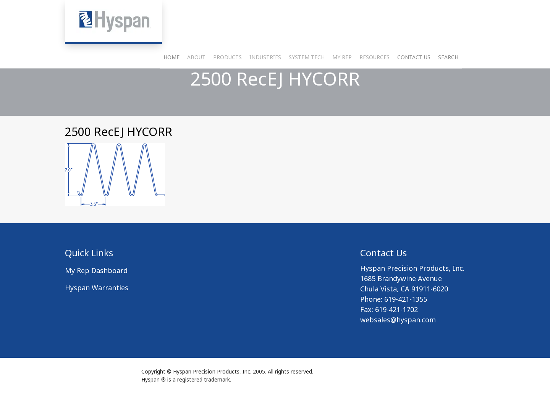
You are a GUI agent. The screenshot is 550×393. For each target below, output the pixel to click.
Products (227, 74)
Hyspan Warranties (96, 287)
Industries (265, 74)
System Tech (307, 74)
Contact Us (413, 74)
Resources (374, 74)
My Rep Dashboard (96, 270)
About (196, 74)
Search (448, 74)
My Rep (342, 74)
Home (171, 74)
